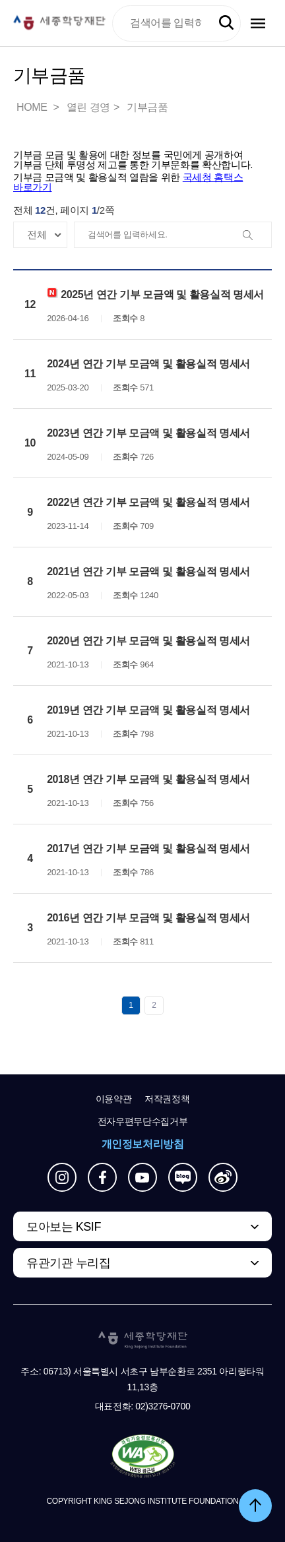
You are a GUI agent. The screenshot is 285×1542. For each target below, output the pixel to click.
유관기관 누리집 (68, 1263)
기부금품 (147, 107)
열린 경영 (88, 107)
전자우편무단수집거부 (143, 1121)
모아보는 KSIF (63, 1226)
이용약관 (114, 1098)
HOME (32, 107)
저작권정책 (166, 1098)
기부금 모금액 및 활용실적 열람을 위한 (128, 182)
